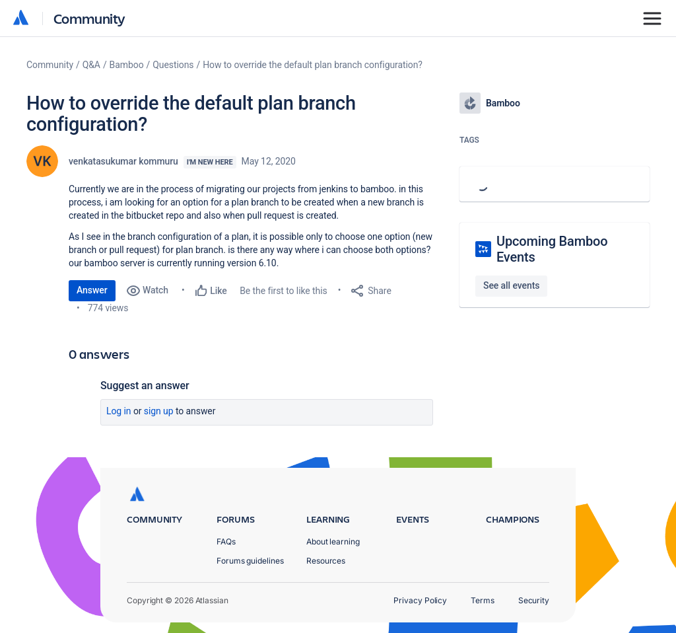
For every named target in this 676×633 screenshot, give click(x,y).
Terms (482, 600)
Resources (325, 561)
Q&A (91, 64)
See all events (511, 285)
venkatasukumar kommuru (123, 161)
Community (89, 18)
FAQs (226, 541)
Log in (118, 411)
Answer (92, 290)
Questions (172, 64)
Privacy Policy (420, 600)
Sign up (159, 411)
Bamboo (127, 64)
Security (533, 600)
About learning (333, 541)
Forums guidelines (250, 561)
